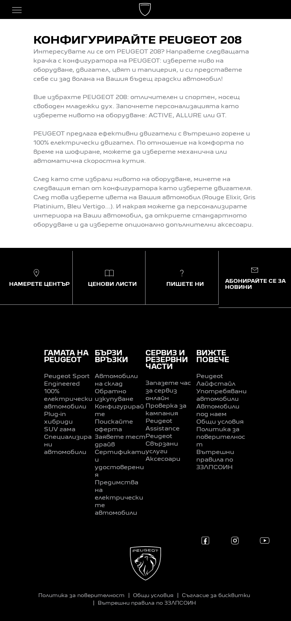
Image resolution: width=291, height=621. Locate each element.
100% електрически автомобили (68, 399)
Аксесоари (163, 459)
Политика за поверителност (220, 437)
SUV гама (59, 429)
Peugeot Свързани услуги (162, 444)
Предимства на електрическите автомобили (119, 498)
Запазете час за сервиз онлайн (168, 391)
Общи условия (220, 422)
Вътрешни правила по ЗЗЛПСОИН (215, 460)
